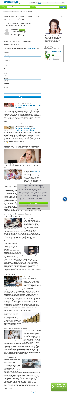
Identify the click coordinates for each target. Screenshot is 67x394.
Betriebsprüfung (14, 204)
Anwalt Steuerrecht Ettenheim (26, 11)
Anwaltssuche (6, 11)
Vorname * (6, 52)
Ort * (5, 68)
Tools (51, 2)
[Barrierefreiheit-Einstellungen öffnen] (65, 199)
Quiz (55, 2)
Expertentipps (46, 2)
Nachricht (6, 83)
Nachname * (7, 58)
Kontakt (22, 30)
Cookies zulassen (33, 203)
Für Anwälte (61, 2)
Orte (40, 2)
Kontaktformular (48, 40)
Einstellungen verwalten (33, 205)
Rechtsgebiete (34, 2)
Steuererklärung (36, 171)
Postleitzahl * (7, 63)
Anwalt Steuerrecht (14, 11)
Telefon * (6, 73)
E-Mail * (6, 78)
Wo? (34, 7)
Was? (4, 7)
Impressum (29, 208)
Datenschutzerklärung (36, 208)
